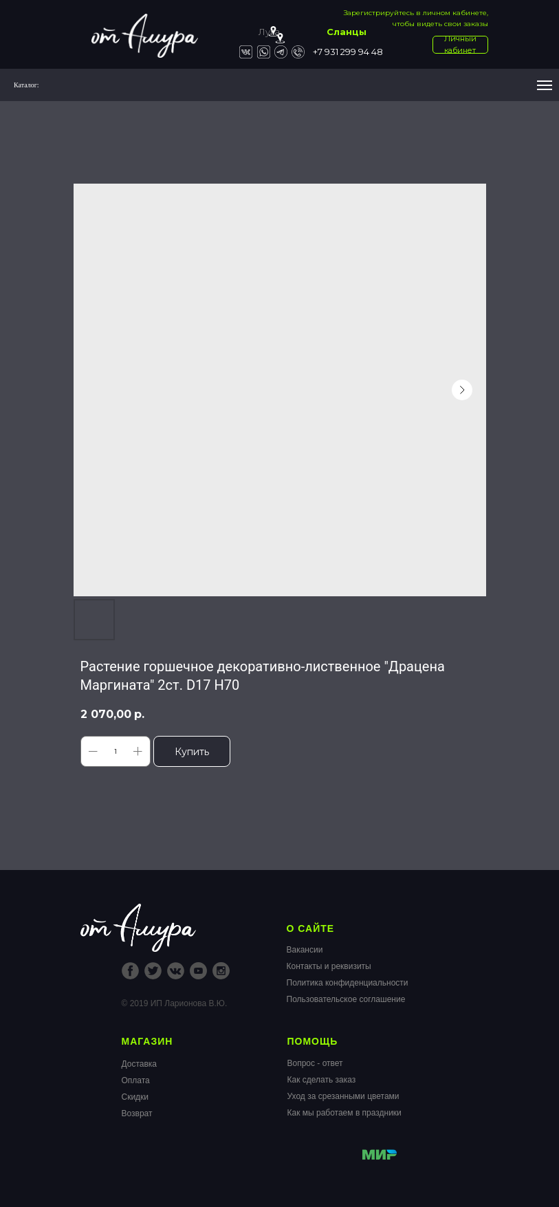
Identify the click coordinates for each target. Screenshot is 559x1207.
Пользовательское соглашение (346, 999)
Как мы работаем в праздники (344, 1113)
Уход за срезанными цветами (343, 1096)
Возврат (137, 1113)
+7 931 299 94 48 (348, 51)
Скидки (135, 1097)
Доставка (139, 1064)
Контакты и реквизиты (329, 966)
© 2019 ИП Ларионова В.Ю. (175, 1003)
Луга (269, 31)
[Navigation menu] (544, 85)
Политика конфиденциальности (347, 983)
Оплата (136, 1080)
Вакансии (305, 950)
